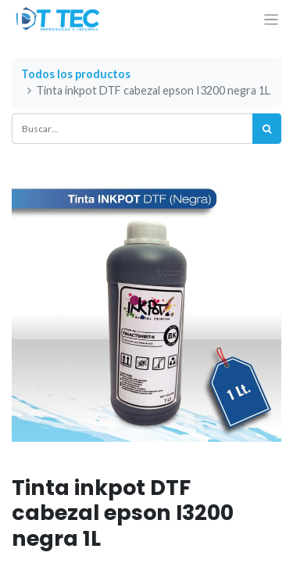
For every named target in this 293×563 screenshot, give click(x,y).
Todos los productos (75, 74)
